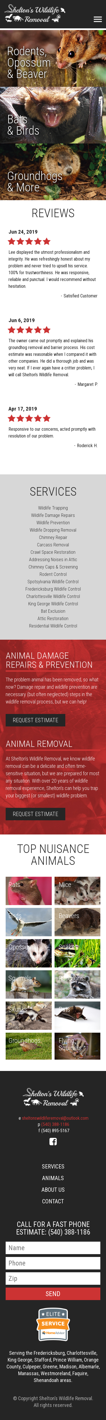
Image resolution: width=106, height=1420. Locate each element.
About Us (53, 1189)
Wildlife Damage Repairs (53, 515)
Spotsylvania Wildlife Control (53, 581)
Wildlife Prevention (53, 522)
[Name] (53, 1248)
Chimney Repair (53, 537)
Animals (53, 1178)
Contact (53, 1201)
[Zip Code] (53, 1278)
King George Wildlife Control (53, 604)
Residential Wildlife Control (53, 626)
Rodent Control (53, 574)
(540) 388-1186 (55, 1124)
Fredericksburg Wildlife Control (53, 589)
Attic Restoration (53, 618)
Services (53, 1166)
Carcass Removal (53, 545)
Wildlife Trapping (53, 508)
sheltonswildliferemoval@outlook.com (55, 1118)
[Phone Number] (53, 1263)
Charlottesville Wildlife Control (53, 596)
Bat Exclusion (53, 611)
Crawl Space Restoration (53, 552)
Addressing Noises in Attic (53, 559)
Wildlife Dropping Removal (53, 530)
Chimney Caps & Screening (53, 567)
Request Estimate (35, 720)
